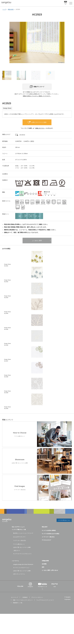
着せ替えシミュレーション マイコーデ (23, 540)
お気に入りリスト (40, 135)
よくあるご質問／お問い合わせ (50, 577)
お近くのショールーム (19, 580)
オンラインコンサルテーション (21, 574)
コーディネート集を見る (19, 547)
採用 (43, 574)
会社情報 (44, 570)
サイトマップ (14, 604)
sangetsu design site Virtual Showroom (23, 571)
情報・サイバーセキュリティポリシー (23, 606)
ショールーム (15, 567)
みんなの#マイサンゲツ (19, 543)
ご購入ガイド (16, 557)
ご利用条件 (25, 604)
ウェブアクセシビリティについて (45, 606)
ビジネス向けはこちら (64, 527)
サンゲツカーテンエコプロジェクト (22, 560)
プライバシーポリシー (37, 604)
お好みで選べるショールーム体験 (22, 554)
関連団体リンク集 (17, 609)
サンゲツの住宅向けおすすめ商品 (50, 540)
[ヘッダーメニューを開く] (70, 3)
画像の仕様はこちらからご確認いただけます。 (37, 103)
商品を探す (45, 533)
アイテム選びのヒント (19, 551)
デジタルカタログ (46, 546)
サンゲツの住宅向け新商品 (49, 537)
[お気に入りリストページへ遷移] (65, 4)
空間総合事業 (45, 567)
